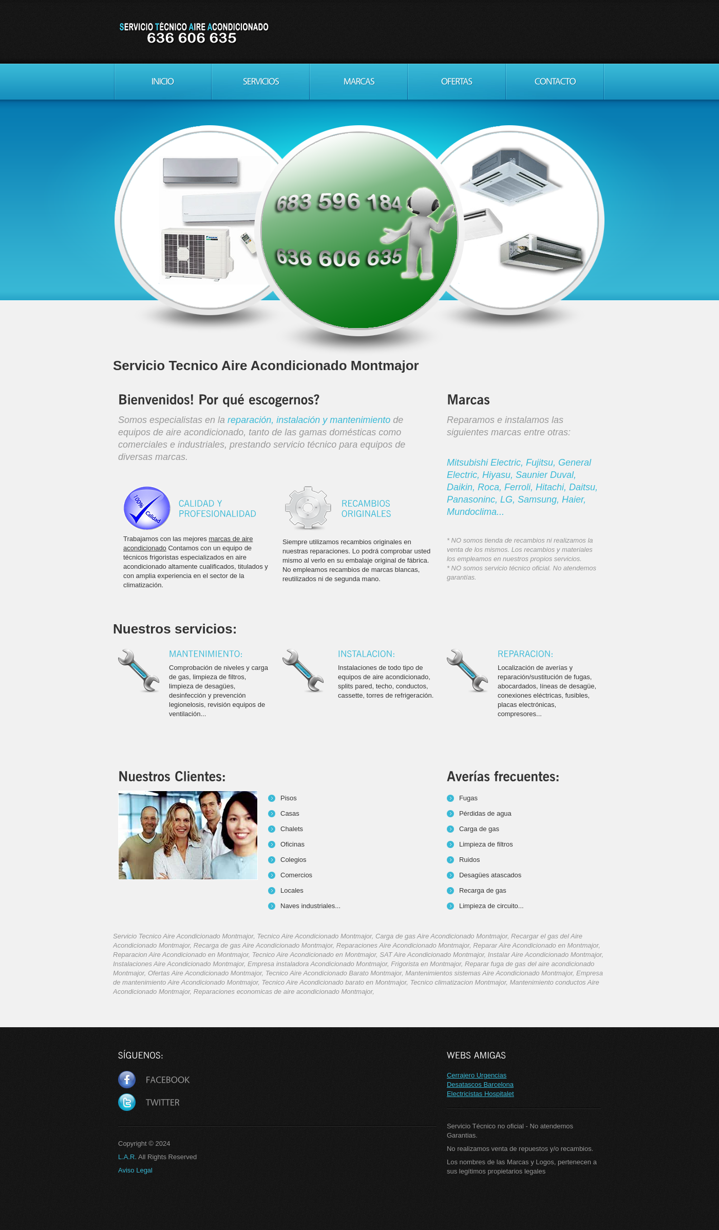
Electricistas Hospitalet (480, 1094)
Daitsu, (583, 487)
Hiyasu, (499, 475)
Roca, (491, 487)
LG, (509, 499)
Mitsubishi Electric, (486, 462)
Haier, (574, 499)
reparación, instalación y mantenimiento (309, 420)
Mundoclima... (475, 512)
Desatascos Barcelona (480, 1084)
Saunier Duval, (546, 475)
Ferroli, (520, 487)
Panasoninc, (473, 499)
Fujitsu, (542, 462)
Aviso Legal (135, 1170)
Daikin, (462, 487)
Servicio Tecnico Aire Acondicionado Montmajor (193, 33)
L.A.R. (127, 1157)
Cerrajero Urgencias (476, 1075)
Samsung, (540, 499)
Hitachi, (552, 487)
